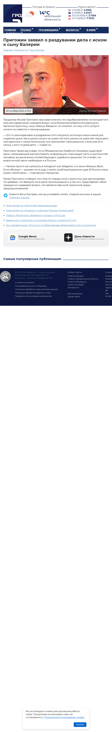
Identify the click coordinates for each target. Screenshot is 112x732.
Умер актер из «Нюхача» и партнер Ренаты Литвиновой (40, 210)
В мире (91, 30)
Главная (10, 30)
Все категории (75, 293)
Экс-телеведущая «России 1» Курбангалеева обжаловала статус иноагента (51, 225)
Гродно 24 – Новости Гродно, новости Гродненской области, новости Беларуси (12, 13)
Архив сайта (74, 296)
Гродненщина (48, 30)
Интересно (13, 33)
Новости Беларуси (77, 282)
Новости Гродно (76, 276)
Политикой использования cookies (64, 717)
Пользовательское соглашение (31, 286)
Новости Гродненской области (83, 279)
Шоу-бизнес (37, 50)
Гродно (26, 30)
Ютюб (108, 296)
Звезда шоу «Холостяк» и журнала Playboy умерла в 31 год (41, 220)
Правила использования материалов (33, 296)
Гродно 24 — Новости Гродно (5, 276)
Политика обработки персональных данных (36, 289)
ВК (106, 290)
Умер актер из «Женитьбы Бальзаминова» (31, 205)
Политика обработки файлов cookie (33, 293)
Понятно (80, 724)
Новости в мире (76, 284)
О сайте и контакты (24, 282)
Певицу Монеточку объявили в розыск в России (35, 215)
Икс (107, 293)
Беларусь (72, 30)
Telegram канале (19, 197)
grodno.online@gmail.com (40, 278)
